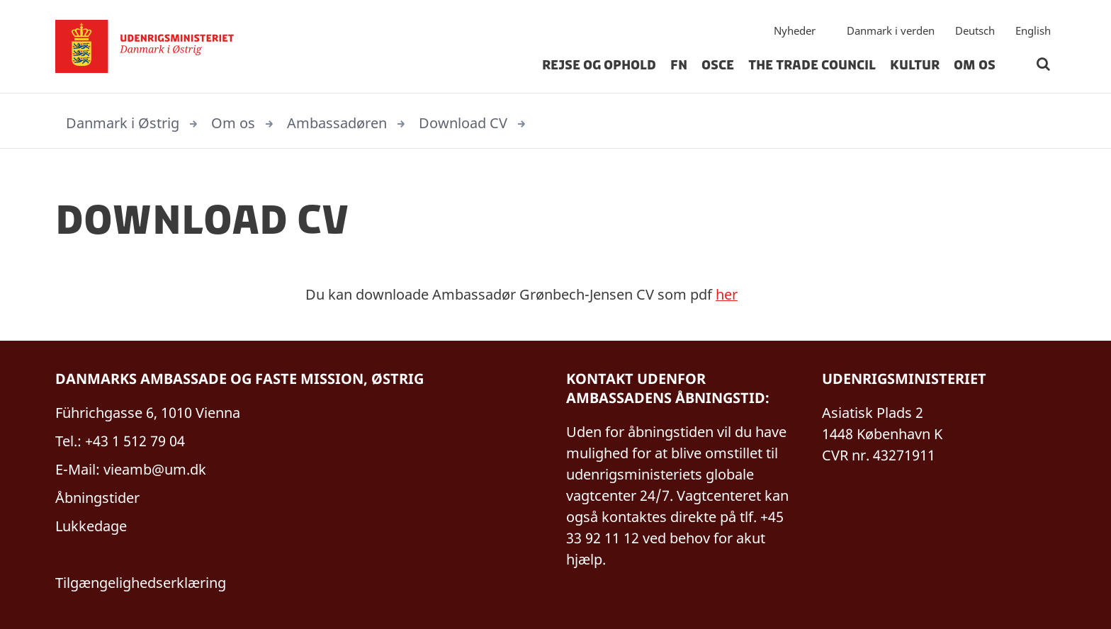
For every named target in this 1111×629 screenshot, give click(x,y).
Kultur (915, 66)
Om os (975, 66)
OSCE (717, 66)
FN (678, 66)
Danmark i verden (891, 32)
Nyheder (795, 32)
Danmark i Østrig (122, 122)
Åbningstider (97, 497)
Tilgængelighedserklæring (140, 582)
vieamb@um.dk (154, 469)
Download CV (463, 122)
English (1033, 32)
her (727, 294)
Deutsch (975, 32)
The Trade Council (812, 66)
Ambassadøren (337, 122)
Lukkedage (91, 526)
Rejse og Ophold (599, 66)
